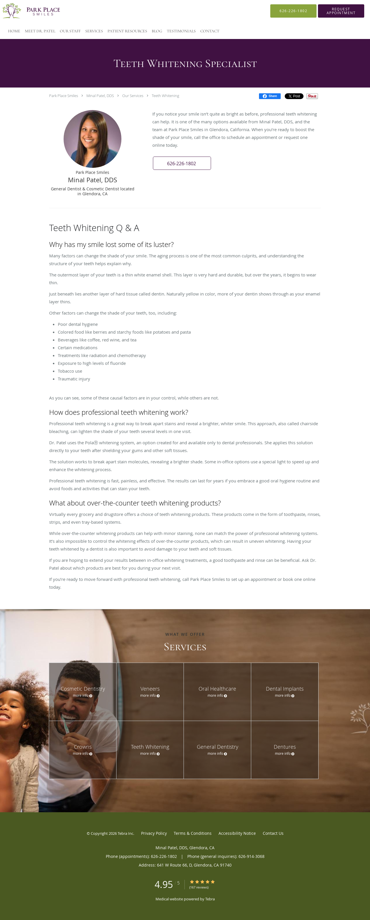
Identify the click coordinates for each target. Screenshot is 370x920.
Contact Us (273, 833)
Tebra (210, 899)
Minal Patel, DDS (100, 95)
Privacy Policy (154, 833)
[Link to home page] (23, 11)
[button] (341, 11)
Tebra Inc (125, 833)
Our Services (132, 95)
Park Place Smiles (63, 95)
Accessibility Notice (237, 833)
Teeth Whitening (165, 95)
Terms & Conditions (193, 833)
